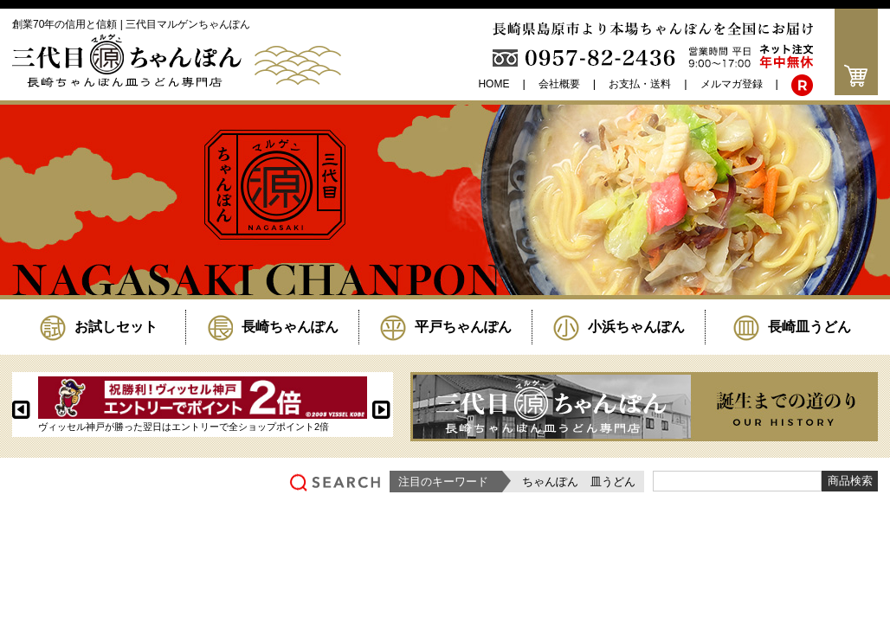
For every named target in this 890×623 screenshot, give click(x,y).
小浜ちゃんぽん (619, 326)
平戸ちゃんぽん (446, 326)
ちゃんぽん (550, 481)
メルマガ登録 (731, 84)
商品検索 (850, 480)
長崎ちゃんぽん (273, 326)
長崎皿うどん (792, 326)
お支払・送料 (640, 84)
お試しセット (99, 326)
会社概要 (559, 84)
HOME (493, 84)
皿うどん (612, 481)
